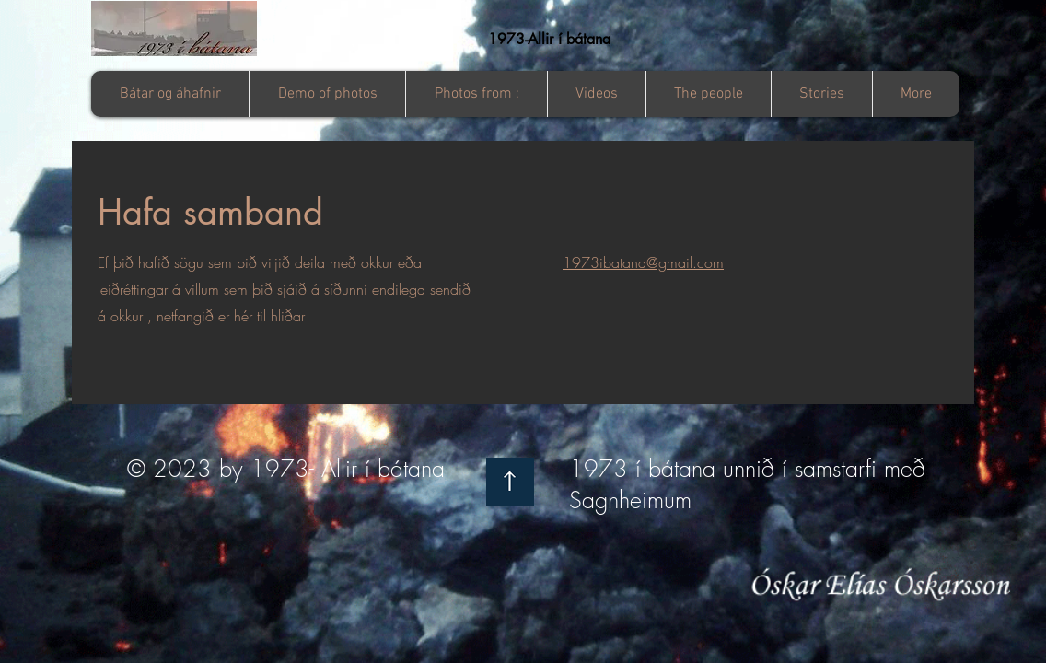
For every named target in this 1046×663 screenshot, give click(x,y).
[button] (476, 94)
